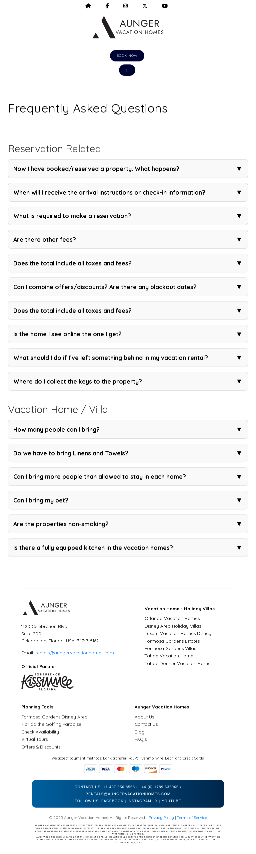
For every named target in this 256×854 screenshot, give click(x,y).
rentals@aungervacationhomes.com (74, 652)
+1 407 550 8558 (119, 787)
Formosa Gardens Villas (170, 648)
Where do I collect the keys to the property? (128, 381)
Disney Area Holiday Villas (173, 626)
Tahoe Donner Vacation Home (178, 663)
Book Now (127, 55)
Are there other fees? (128, 239)
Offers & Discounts (40, 747)
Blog (140, 731)
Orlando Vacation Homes (172, 618)
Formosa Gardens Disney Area (54, 716)
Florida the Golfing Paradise (51, 724)
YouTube (171, 801)
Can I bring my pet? (128, 500)
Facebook (112, 801)
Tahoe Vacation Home (169, 655)
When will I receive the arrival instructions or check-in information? (128, 192)
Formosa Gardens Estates (172, 641)
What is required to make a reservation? (128, 216)
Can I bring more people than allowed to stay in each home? (128, 476)
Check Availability (40, 731)
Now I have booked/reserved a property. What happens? (128, 168)
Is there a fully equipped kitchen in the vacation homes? (128, 547)
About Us (144, 716)
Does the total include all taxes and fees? (128, 263)
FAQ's (141, 739)
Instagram (139, 801)
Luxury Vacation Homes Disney (178, 633)
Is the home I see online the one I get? (128, 334)
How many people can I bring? (128, 429)
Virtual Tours (34, 739)
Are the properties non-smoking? (128, 523)
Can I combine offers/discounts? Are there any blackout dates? (128, 286)
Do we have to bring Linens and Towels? (128, 453)
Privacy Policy (161, 817)
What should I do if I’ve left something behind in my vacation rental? (128, 357)
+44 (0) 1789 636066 (159, 787)
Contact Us (146, 724)
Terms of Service (192, 817)
